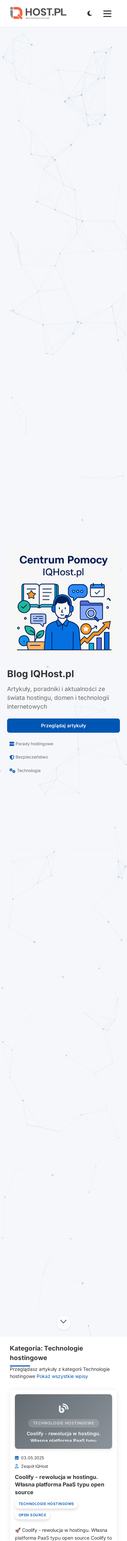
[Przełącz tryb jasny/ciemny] (89, 13)
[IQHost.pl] (37, 13)
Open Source (32, 1515)
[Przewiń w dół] (63, 1323)
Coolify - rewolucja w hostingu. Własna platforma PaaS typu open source (59, 1485)
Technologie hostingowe (46, 1504)
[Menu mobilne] (107, 13)
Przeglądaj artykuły (63, 725)
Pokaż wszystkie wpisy (62, 1376)
